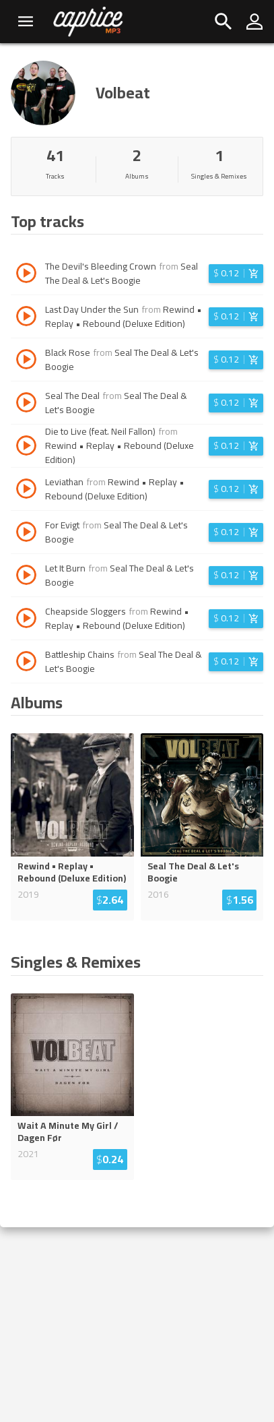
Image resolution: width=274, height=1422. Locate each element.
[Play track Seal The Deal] (26, 404)
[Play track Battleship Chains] (26, 663)
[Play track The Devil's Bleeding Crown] (26, 275)
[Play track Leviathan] (26, 490)
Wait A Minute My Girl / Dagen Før (68, 1131)
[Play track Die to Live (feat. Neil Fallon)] (26, 447)
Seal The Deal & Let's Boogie (121, 273)
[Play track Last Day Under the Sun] (26, 318)
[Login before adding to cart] (236, 273)
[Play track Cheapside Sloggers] (26, 620)
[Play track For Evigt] (26, 534)
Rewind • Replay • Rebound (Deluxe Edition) (123, 316)
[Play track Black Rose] (26, 361)
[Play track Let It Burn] (26, 577)
